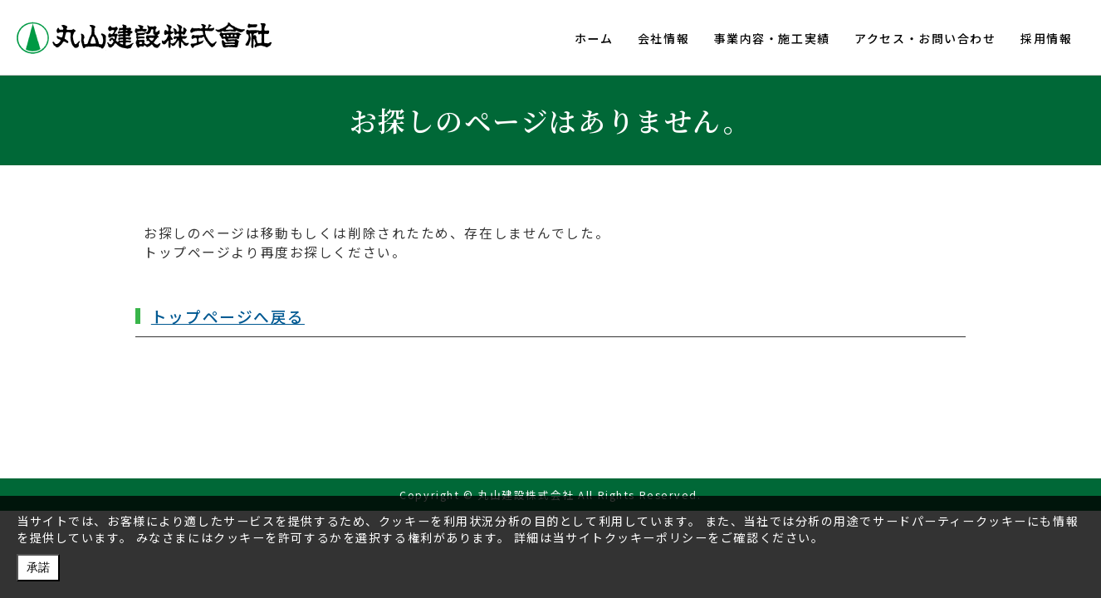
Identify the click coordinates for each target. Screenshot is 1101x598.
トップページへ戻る (228, 316)
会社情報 (662, 38)
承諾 (38, 567)
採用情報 (1046, 38)
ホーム (591, 38)
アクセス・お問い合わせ (924, 38)
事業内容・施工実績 (770, 38)
